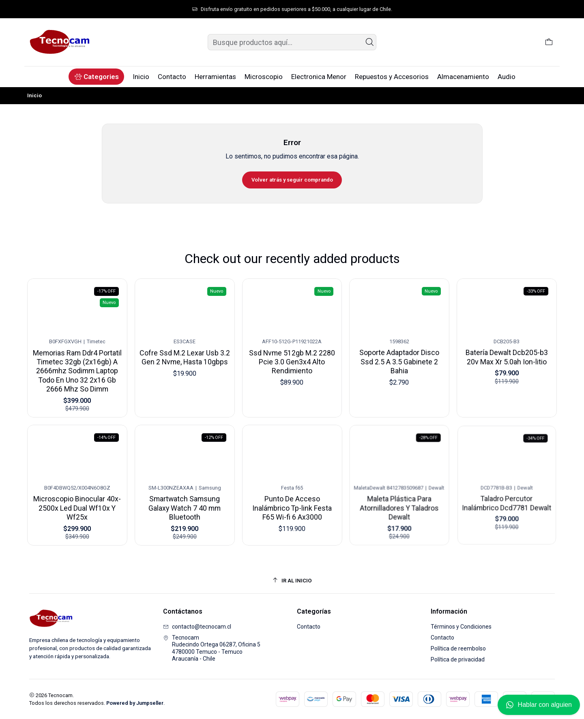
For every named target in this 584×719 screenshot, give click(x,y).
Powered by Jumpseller (134, 703)
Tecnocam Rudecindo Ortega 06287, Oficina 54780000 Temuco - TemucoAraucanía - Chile (211, 648)
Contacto (308, 626)
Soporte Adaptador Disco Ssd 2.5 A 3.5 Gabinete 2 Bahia (399, 356)
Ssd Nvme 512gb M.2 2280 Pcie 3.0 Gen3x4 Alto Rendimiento (292, 358)
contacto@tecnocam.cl (197, 626)
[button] (96, 76)
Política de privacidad (458, 659)
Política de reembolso (458, 648)
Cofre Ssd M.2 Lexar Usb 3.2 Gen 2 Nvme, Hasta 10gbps (184, 355)
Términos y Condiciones (461, 626)
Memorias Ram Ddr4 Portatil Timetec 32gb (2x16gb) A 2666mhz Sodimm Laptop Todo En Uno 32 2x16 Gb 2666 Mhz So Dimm (77, 369)
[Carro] (549, 42)
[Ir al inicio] (292, 580)
